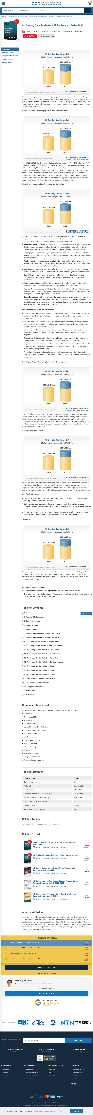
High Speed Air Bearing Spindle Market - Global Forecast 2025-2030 (54, 843)
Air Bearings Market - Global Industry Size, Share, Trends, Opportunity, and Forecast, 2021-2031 (54, 895)
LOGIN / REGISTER (54, 1075)
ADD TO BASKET (46, 967)
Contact (52, 1069)
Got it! (77, 1111)
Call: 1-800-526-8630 (46, 988)
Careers (5, 1072)
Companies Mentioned (10, 56)
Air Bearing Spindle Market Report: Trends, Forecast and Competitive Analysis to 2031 (54, 869)
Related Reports (7, 62)
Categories (29, 1069)
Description (6, 49)
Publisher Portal (78, 1072)
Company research (32, 1072)
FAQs (50, 1072)
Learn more (57, 1111)
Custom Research (32, 1075)
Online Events (77, 1075)
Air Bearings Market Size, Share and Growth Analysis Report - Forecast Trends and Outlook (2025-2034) (56, 882)
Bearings (54, 824)
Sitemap (35, 1103)
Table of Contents (8, 52)
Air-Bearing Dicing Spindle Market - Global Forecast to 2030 (55, 855)
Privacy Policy (43, 1103)
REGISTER (78, 1040)
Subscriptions (31, 1078)
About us (6, 1069)
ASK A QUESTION (46, 993)
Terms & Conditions (54, 1103)
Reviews (5, 1075)
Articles (75, 1078)
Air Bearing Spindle (41, 824)
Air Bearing (27, 824)
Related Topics (7, 59)
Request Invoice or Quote (47, 973)
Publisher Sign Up (78, 1069)
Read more (50, 929)
